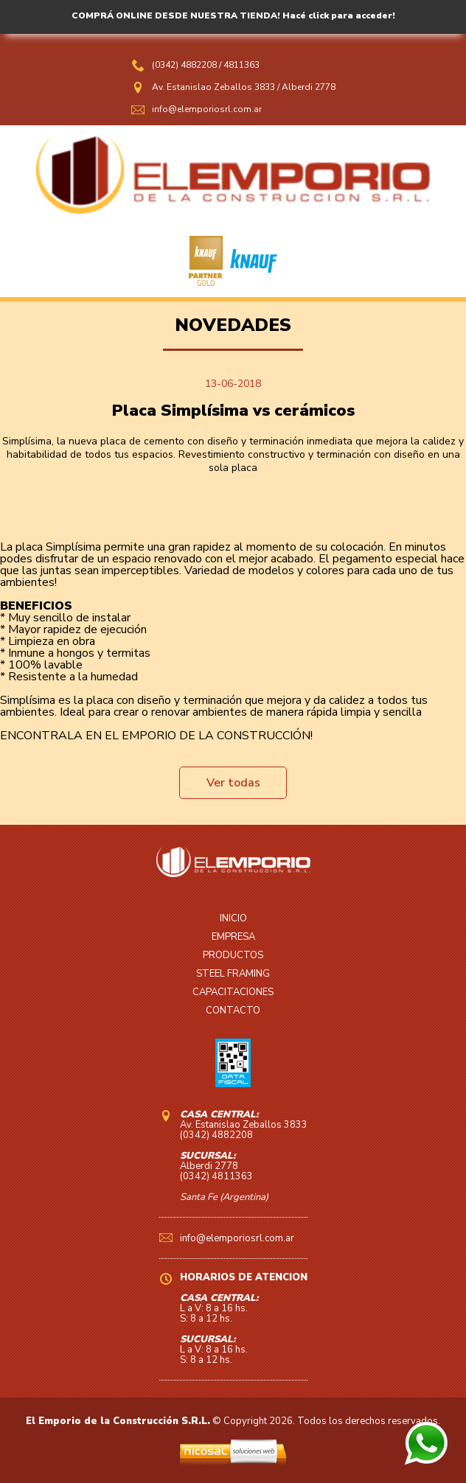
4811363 (241, 65)
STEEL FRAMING (233, 973)
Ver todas (233, 783)
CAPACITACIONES (233, 992)
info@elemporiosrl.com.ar (207, 109)
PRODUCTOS (233, 955)
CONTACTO (233, 1010)
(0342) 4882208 (185, 65)
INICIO (233, 918)
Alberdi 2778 (308, 87)
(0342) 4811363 (216, 1176)
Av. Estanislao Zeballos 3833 (213, 87)
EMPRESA (233, 936)
